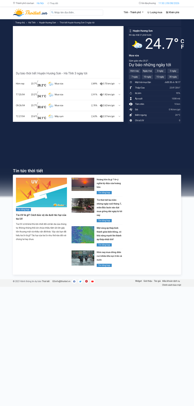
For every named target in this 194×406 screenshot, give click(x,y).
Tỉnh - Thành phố (133, 12)
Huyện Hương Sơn (47, 22)
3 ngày (160, 71)
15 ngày (160, 77)
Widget (138, 281)
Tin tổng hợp (23, 209)
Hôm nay (134, 71)
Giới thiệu (148, 281)
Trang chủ (20, 22)
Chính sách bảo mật (171, 285)
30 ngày (173, 77)
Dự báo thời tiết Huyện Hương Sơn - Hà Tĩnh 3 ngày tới (51, 73)
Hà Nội (40, 3)
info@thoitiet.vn (61, 281)
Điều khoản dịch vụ (171, 281)
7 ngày (134, 77)
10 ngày (147, 77)
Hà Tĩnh (32, 22)
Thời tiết (46, 281)
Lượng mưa (154, 12)
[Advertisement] (68, 47)
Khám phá (172, 12)
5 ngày (173, 71)
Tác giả (157, 281)
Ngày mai (147, 71)
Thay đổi (52, 3)
